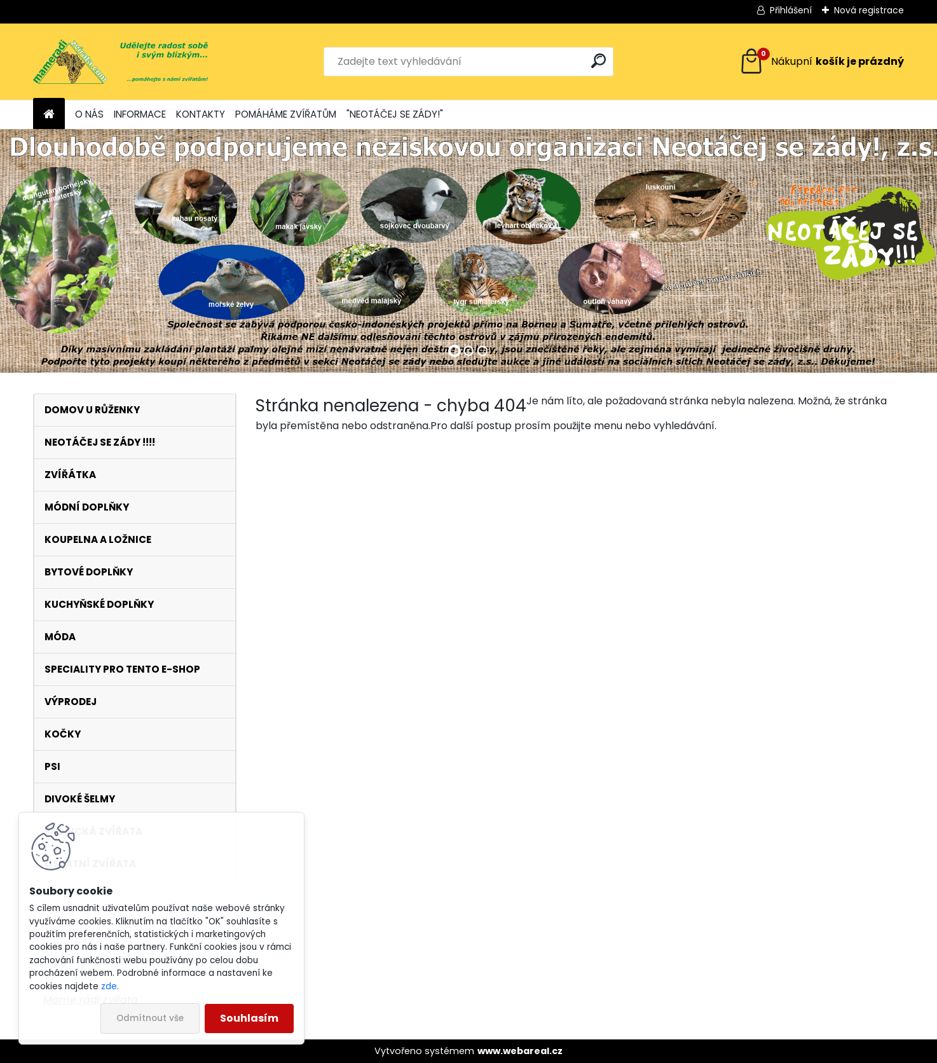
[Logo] (120, 61)
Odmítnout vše (150, 1018)
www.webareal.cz (520, 1051)
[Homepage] (49, 114)
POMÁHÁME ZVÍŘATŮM (285, 114)
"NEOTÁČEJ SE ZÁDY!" (394, 114)
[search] (598, 60)
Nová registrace (869, 10)
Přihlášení (791, 10)
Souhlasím (249, 1018)
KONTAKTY (200, 114)
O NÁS (89, 114)
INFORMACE (140, 114)
